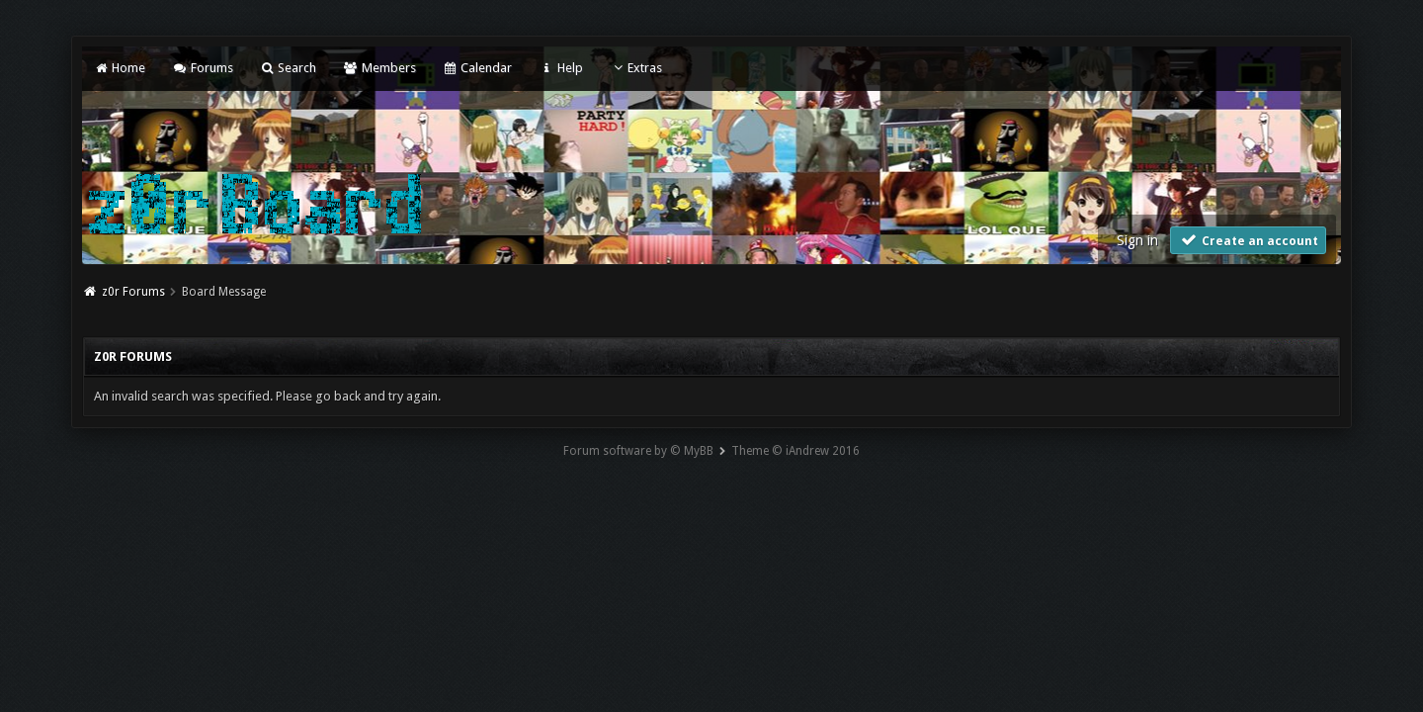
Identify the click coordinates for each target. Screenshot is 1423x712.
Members (379, 67)
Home (119, 67)
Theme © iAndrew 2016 (795, 451)
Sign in (1137, 240)
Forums (202, 67)
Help (560, 67)
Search (288, 67)
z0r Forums (133, 292)
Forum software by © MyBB (638, 451)
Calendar (477, 67)
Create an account (1248, 239)
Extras (636, 67)
